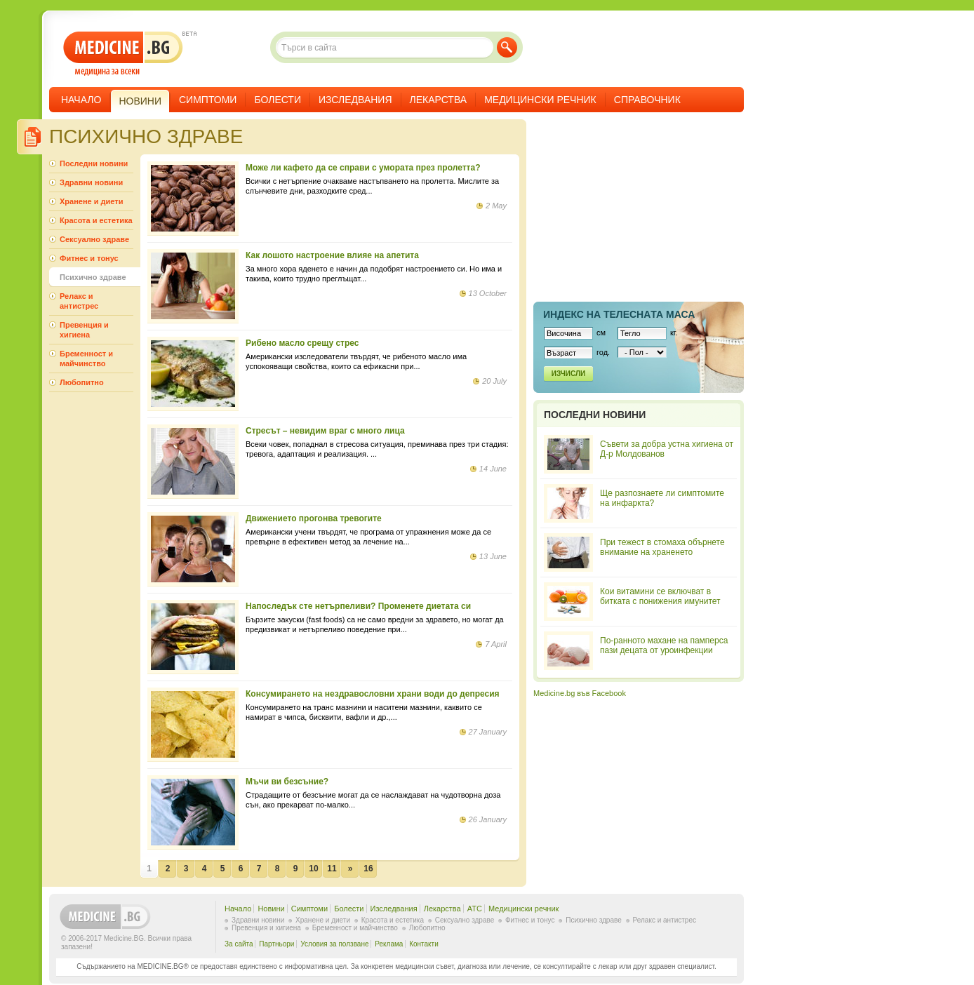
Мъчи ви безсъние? (287, 781)
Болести (277, 99)
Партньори (276, 944)
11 (331, 868)
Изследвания (355, 99)
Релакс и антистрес (79, 301)
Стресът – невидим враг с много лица (325, 431)
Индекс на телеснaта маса (619, 314)
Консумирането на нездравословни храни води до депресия (373, 694)
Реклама (389, 944)
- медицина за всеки (123, 54)
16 (368, 868)
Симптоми (207, 99)
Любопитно (82, 382)
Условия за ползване (334, 944)
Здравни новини (91, 182)
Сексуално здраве (94, 239)
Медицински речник (540, 99)
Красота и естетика (96, 220)
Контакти (424, 944)
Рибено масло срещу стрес (302, 343)
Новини (271, 908)
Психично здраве (93, 277)
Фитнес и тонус (89, 258)
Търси (507, 47)
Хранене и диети (91, 201)
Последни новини (94, 163)
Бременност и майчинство (86, 358)
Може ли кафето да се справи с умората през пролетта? (363, 168)
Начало (81, 99)
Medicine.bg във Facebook (579, 693)
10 (313, 868)
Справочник (647, 99)
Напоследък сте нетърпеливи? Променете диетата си (358, 606)
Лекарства (438, 99)
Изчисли (568, 373)
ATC (474, 908)
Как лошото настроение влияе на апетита (332, 255)
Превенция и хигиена (84, 330)
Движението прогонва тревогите (314, 518)
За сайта (239, 944)
